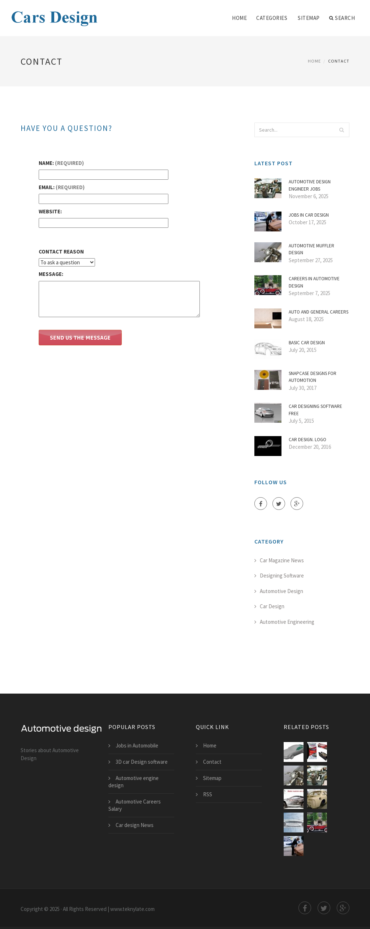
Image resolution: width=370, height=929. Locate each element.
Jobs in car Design (309, 215)
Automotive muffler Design (311, 249)
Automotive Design (281, 591)
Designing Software (282, 575)
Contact (212, 761)
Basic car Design (307, 343)
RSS (207, 794)
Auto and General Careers (318, 312)
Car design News (135, 825)
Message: (51, 273)
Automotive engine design (133, 782)
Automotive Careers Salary (134, 805)
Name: (61, 162)
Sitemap (309, 17)
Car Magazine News (282, 560)
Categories (271, 17)
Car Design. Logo (307, 439)
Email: (62, 187)
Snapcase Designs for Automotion (312, 377)
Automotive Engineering (287, 621)
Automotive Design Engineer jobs (310, 185)
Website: (50, 211)
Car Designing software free (315, 410)
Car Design (272, 606)
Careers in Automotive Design (314, 282)
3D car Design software (142, 761)
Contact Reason (61, 251)
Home (239, 17)
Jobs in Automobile (137, 745)
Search (342, 18)
